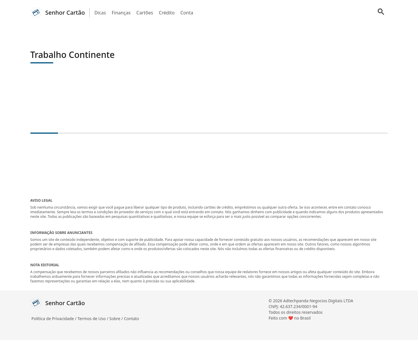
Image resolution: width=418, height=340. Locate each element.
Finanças (121, 13)
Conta (186, 13)
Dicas (100, 13)
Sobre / (116, 318)
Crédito (167, 13)
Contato (131, 318)
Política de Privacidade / (54, 318)
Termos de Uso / (93, 318)
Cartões (144, 13)
